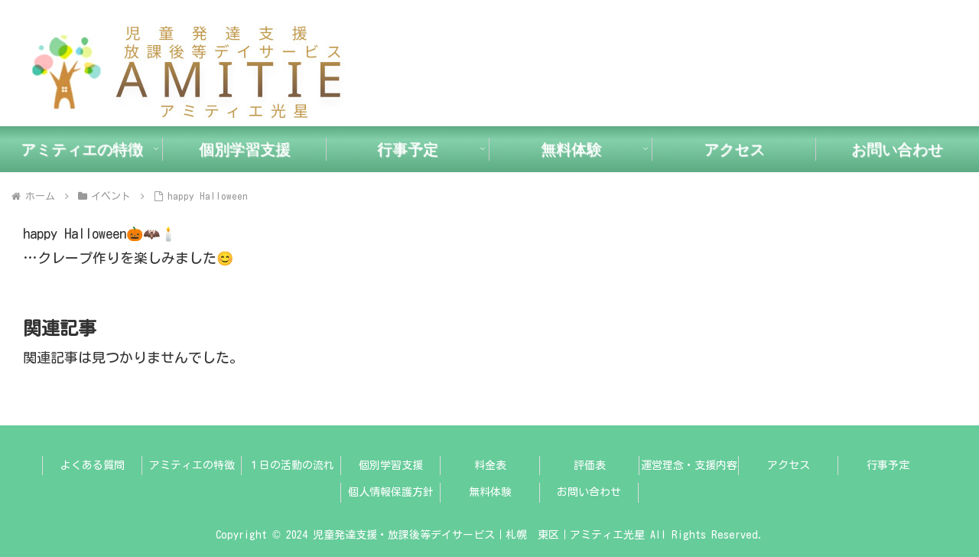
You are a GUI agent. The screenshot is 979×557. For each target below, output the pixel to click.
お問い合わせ (589, 492)
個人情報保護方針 (391, 492)
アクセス (788, 465)
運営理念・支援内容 (689, 465)
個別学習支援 (391, 465)
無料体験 (490, 492)
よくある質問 (92, 465)
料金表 (490, 465)
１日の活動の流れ (291, 465)
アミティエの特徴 (192, 465)
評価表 (590, 465)
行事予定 (888, 465)
